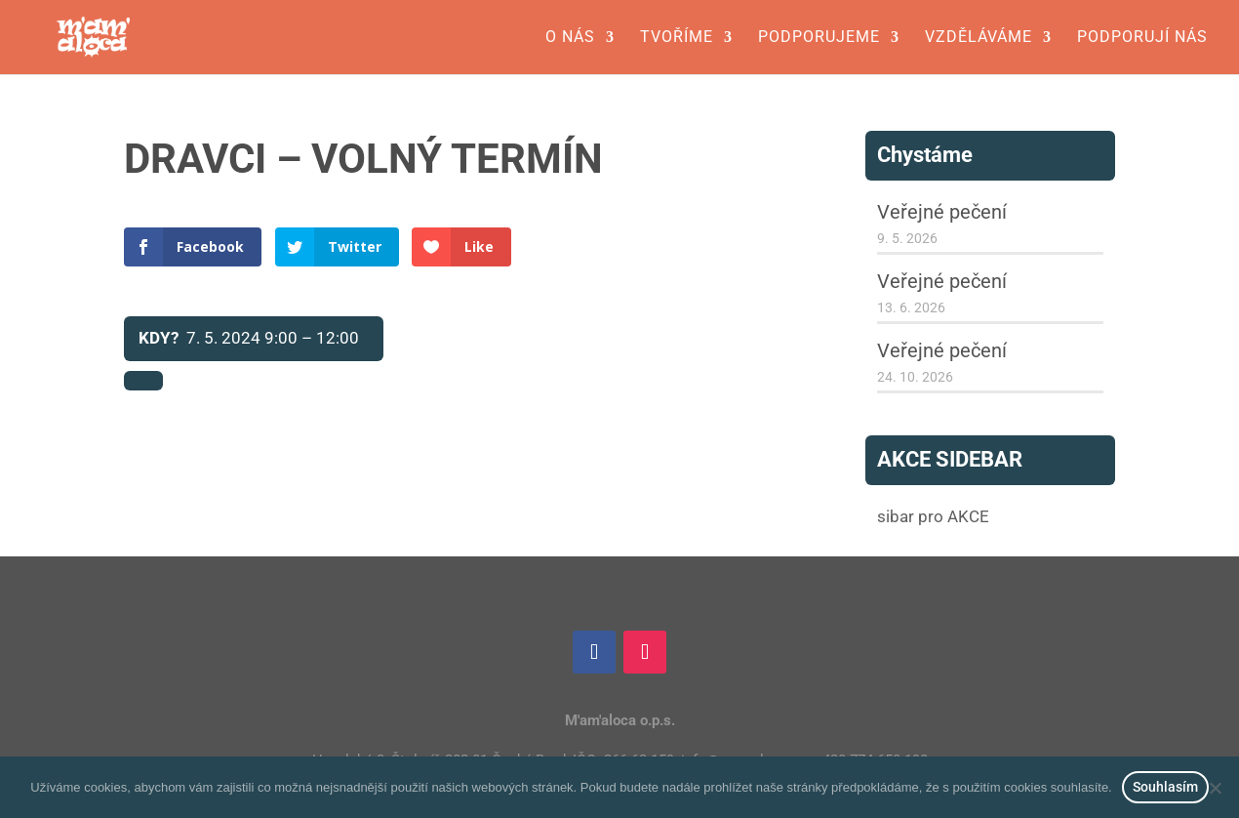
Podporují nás (1142, 38)
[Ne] (1214, 788)
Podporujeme (819, 38)
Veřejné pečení (942, 212)
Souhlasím (1165, 787)
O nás (570, 38)
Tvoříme (676, 38)
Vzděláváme (978, 38)
